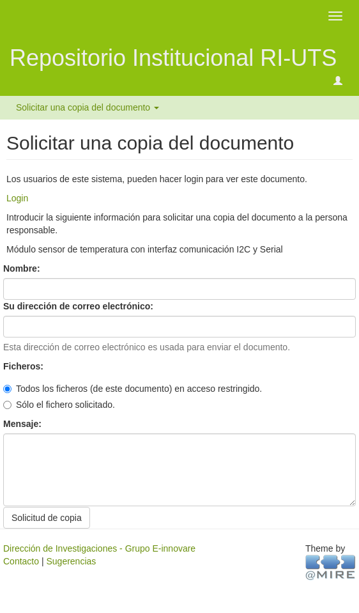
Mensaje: (23, 424)
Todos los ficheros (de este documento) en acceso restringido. (132, 389)
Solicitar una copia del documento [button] (87, 107)
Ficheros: (24, 366)
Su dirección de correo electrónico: (79, 306)
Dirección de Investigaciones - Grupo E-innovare (99, 548)
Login (17, 198)
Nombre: (22, 268)
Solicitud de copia (46, 518)
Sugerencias (71, 561)
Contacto (21, 561)
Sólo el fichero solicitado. (59, 405)
